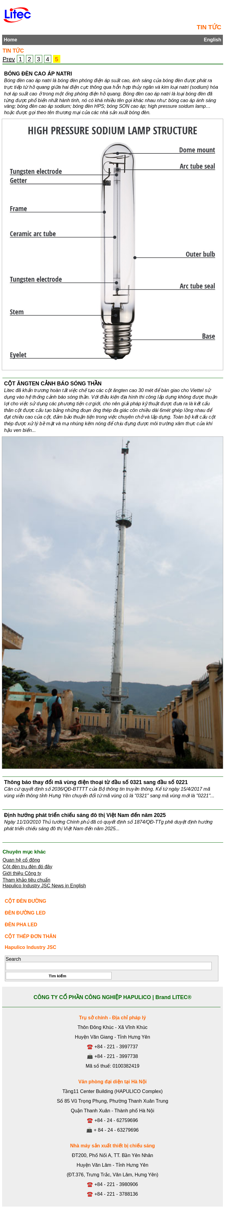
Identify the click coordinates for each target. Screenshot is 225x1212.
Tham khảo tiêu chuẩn (26, 879)
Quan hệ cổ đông (21, 860)
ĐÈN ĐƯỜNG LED (25, 912)
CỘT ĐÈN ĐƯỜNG (25, 901)
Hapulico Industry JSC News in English (44, 885)
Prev (8, 59)
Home (10, 39)
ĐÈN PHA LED (21, 924)
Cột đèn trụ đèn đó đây (27, 866)
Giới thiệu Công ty (21, 873)
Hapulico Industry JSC (30, 947)
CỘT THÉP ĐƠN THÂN (30, 936)
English (212, 39)
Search (13, 959)
